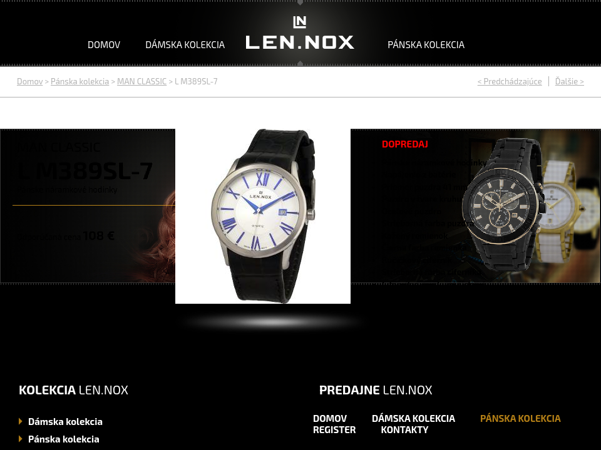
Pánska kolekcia (426, 44)
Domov (104, 44)
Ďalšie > (569, 81)
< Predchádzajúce (510, 81)
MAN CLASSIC (142, 81)
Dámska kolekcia (185, 44)
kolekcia (65, 421)
